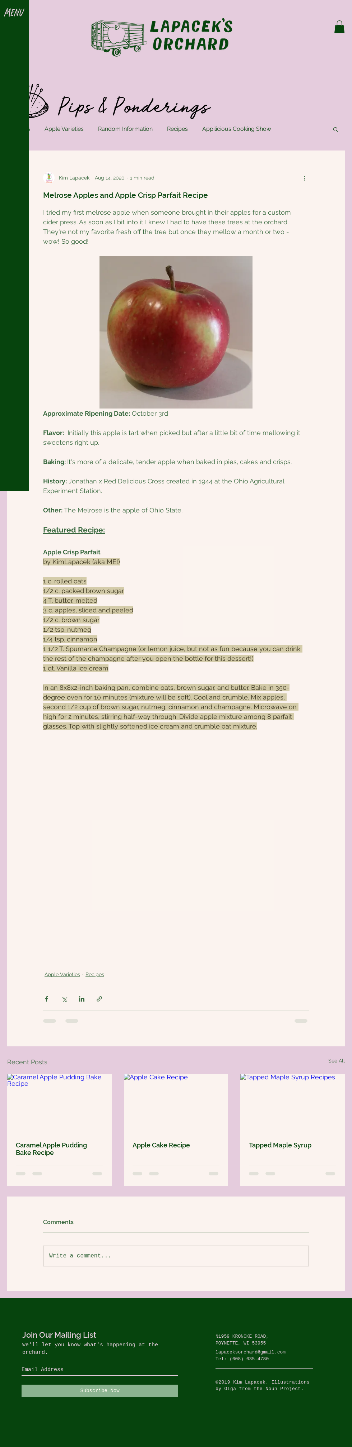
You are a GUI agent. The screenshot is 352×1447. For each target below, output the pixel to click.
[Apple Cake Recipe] (176, 1103)
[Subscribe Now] (100, 1391)
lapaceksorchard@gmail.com (251, 1352)
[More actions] (304, 177)
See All (336, 1061)
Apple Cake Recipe (161, 1145)
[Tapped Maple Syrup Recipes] (292, 1103)
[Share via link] (99, 998)
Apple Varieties (64, 128)
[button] (14, 13)
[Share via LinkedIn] (81, 998)
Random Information (125, 128)
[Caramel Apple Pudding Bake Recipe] (59, 1103)
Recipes (177, 128)
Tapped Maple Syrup (280, 1145)
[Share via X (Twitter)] (64, 998)
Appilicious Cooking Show (236, 128)
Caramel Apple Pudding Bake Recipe (51, 1148)
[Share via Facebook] (46, 998)
